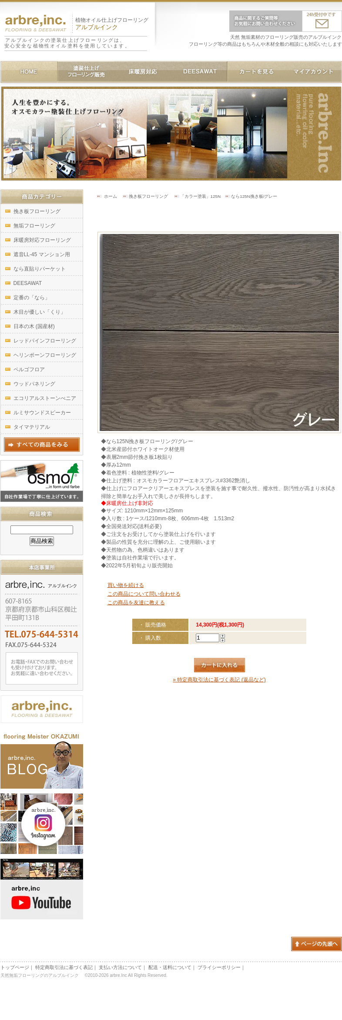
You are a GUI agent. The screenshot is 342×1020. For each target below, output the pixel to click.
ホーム (110, 196)
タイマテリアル (31, 427)
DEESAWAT (27, 283)
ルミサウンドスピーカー (42, 413)
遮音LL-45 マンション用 (41, 254)
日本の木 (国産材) (34, 326)
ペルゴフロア (29, 369)
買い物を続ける (125, 585)
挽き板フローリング (148, 196)
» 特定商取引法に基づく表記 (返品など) (219, 680)
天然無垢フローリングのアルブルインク (41, 975)
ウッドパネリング (34, 384)
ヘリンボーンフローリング (44, 355)
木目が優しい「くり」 (39, 312)
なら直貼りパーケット (39, 269)
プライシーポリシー (219, 967)
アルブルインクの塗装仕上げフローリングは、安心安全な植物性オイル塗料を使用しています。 (67, 42)
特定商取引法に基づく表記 (64, 967)
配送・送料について (169, 967)
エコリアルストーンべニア (44, 398)
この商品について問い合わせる (144, 594)
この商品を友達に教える (136, 603)
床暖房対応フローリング (42, 240)
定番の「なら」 (31, 298)
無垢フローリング (34, 226)
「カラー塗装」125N (200, 196)
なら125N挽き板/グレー (254, 196)
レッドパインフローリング (44, 341)
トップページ (14, 967)
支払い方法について (120, 967)
